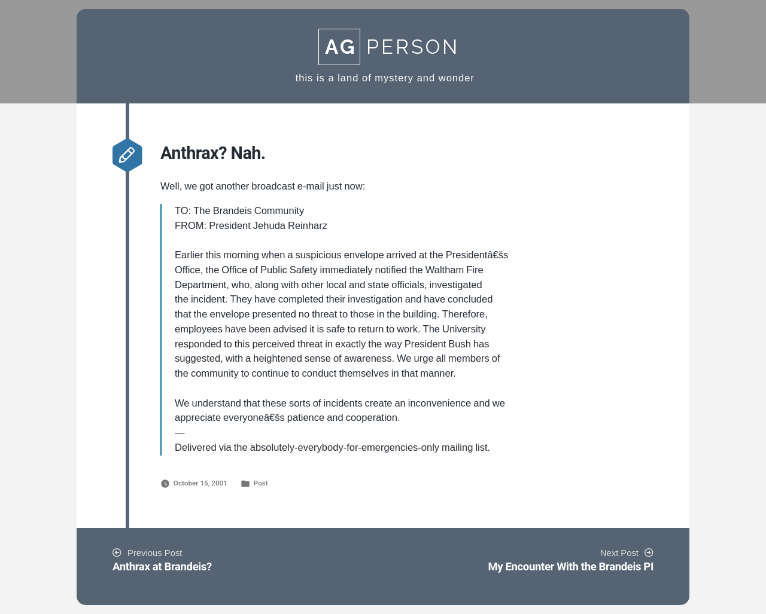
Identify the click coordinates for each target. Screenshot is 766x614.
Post (261, 483)
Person (389, 47)
